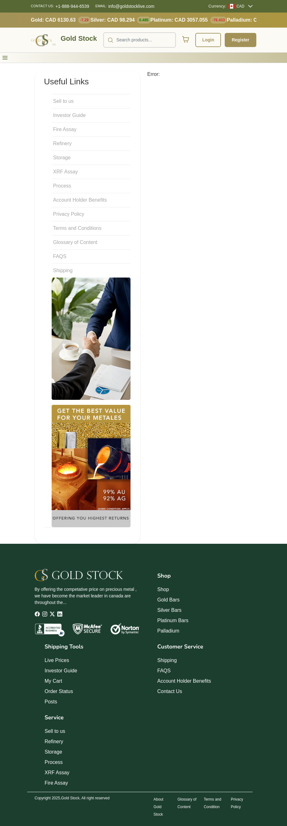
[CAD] (236, 6)
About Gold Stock (158, 807)
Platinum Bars (173, 620)
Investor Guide (69, 115)
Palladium (168, 630)
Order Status (59, 691)
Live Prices (57, 660)
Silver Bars (169, 610)
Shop (163, 589)
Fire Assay (65, 129)
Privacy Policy (69, 214)
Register (240, 39)
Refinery (62, 143)
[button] (5, 58)
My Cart (53, 681)
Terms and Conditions (77, 228)
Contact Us (169, 691)
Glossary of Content (75, 242)
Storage (62, 157)
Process (62, 185)
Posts (51, 701)
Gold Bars (168, 599)
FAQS (60, 256)
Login (208, 39)
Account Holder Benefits (80, 200)
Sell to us (63, 101)
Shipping (63, 270)
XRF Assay (65, 171)
